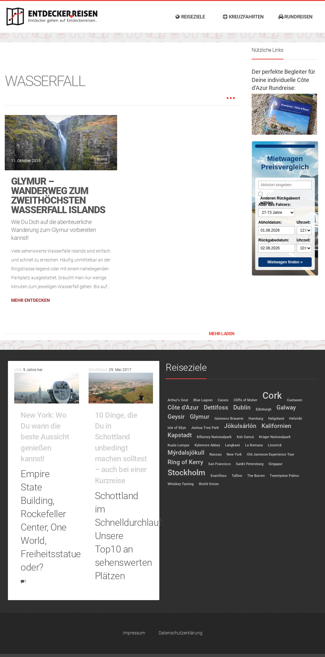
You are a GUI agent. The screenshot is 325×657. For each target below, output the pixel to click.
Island (102, 159)
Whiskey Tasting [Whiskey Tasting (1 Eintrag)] (181, 484)
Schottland (98, 370)
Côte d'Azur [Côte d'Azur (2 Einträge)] (183, 407)
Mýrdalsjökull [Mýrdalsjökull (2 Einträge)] (186, 452)
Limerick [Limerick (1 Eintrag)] (275, 445)
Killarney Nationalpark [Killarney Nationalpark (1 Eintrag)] (214, 437)
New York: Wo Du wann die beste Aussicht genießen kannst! (45, 437)
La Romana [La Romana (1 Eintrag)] (254, 445)
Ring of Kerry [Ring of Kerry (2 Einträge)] (185, 462)
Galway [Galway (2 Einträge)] (286, 407)
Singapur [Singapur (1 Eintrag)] (275, 464)
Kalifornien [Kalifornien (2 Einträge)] (276, 426)
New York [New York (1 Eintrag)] (234, 454)
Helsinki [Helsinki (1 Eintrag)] (295, 419)
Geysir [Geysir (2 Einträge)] (176, 416)
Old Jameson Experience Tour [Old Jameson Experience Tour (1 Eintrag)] (270, 454)
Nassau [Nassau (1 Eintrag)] (215, 454)
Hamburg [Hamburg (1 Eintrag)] (256, 419)
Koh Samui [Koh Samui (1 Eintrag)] (245, 437)
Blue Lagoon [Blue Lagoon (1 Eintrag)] (203, 400)
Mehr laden (222, 333)
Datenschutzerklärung (180, 633)
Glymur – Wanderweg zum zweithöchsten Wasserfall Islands (58, 195)
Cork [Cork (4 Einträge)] (272, 395)
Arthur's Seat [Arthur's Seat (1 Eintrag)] (178, 400)
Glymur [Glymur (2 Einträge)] (199, 416)
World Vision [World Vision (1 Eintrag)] (209, 484)
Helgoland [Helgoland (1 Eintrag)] (276, 419)
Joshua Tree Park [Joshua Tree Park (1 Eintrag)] (205, 428)
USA (18, 370)
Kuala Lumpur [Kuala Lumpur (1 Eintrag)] (178, 445)
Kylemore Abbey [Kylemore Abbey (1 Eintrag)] (207, 445)
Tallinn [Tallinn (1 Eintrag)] (237, 476)
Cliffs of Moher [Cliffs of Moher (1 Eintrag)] (245, 400)
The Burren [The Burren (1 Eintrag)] (256, 476)
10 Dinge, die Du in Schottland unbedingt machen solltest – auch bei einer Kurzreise (121, 448)
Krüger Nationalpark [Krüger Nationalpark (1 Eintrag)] (275, 437)
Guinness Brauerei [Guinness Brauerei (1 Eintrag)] (229, 419)
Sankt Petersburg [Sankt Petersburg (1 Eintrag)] (249, 464)
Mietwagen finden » (285, 262)
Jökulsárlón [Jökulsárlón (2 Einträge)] (240, 426)
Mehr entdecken (30, 300)
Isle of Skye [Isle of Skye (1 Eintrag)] (177, 428)
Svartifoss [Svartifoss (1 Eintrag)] (218, 476)
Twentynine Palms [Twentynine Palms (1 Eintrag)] (284, 476)
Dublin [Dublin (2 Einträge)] (242, 407)
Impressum (134, 633)
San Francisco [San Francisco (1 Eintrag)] (219, 464)
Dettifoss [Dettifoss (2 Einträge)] (216, 407)
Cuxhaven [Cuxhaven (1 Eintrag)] (294, 400)
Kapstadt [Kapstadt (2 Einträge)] (180, 435)
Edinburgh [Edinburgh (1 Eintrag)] (263, 409)
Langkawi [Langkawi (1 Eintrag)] (232, 445)
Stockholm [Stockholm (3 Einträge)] (186, 472)
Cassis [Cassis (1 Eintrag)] (223, 400)
